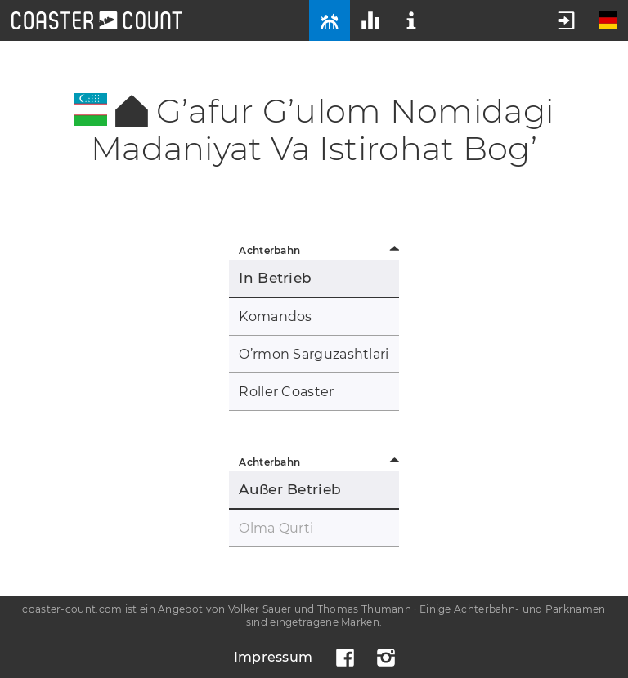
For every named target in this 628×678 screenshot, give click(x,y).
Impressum (273, 657)
